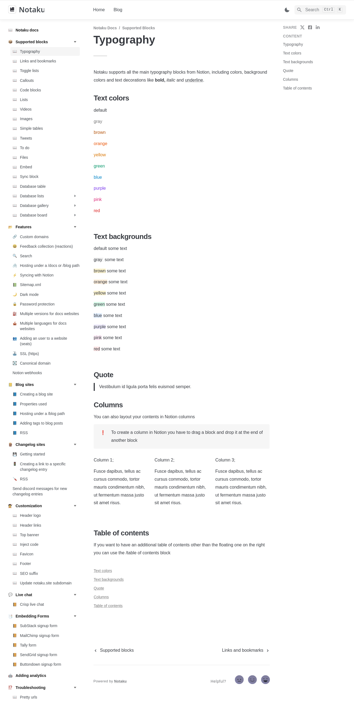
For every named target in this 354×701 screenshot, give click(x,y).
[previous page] (113, 650)
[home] (46, 9)
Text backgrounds (109, 579)
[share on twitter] (302, 27)
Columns (101, 597)
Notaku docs (105, 28)
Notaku (120, 681)
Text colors (103, 571)
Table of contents (108, 606)
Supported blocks (138, 28)
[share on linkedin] (317, 27)
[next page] (246, 650)
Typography (293, 44)
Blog (118, 9)
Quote (99, 588)
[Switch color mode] (287, 10)
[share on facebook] (310, 27)
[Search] (320, 10)
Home (99, 9)
